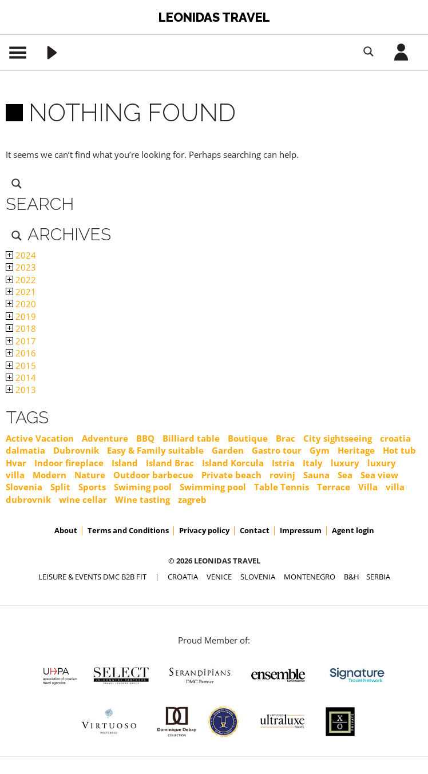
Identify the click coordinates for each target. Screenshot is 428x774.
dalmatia (25, 450)
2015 (21, 365)
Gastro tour (277, 450)
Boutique (248, 438)
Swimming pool (213, 487)
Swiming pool (143, 487)
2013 (21, 389)
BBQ (145, 438)
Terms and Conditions (128, 530)
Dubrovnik (76, 450)
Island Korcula (233, 463)
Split (60, 487)
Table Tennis (281, 487)
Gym (320, 450)
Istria (283, 463)
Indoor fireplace (69, 463)
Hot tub (399, 450)
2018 (21, 328)
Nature (89, 475)
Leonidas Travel (214, 17)
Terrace (333, 487)
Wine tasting (142, 499)
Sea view (379, 475)
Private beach (231, 475)
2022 (21, 279)
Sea (345, 475)
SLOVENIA (257, 576)
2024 (21, 255)
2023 (21, 267)
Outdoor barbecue (153, 475)
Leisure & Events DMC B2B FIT (92, 576)
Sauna (316, 475)
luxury (345, 463)
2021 (21, 291)
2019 (21, 316)
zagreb (192, 499)
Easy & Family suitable (155, 450)
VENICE (219, 576)
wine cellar (83, 499)
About (65, 530)
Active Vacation (40, 438)
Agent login (353, 530)
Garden (228, 450)
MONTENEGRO (309, 576)
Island (125, 463)
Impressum (301, 530)
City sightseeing (337, 438)
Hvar (16, 463)
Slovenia (24, 487)
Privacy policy (204, 530)
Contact (255, 530)
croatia (395, 438)
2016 (21, 353)
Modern (49, 475)
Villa (368, 487)
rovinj (282, 475)
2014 (21, 377)
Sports (92, 487)
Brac (285, 438)
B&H (351, 576)
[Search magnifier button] (368, 51)
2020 (21, 303)
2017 (21, 341)
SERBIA (378, 576)
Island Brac (170, 463)
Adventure (105, 438)
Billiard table (191, 438)
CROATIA (183, 576)
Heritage (356, 450)
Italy (313, 463)
